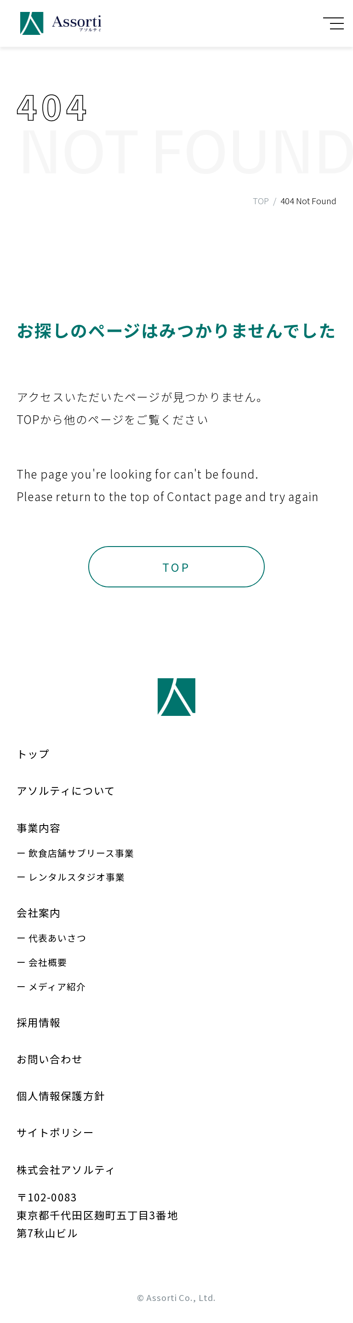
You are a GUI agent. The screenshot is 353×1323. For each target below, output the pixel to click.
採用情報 (39, 1022)
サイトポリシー (55, 1132)
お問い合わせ (50, 1058)
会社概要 (47, 962)
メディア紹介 (57, 986)
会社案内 (39, 912)
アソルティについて (66, 790)
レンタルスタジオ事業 (76, 876)
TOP (261, 201)
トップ (33, 753)
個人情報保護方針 (61, 1095)
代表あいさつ (57, 937)
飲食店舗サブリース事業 (81, 853)
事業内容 (39, 827)
